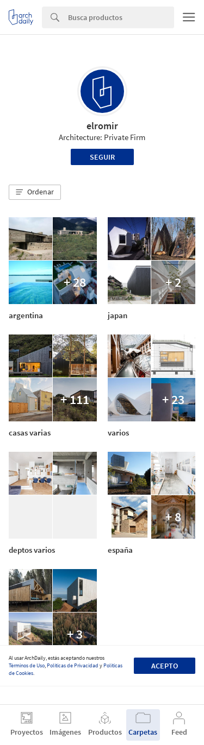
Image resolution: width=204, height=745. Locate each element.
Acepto (164, 666)
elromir (102, 125)
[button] (35, 192)
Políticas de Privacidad (72, 665)
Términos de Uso (27, 665)
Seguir (102, 157)
